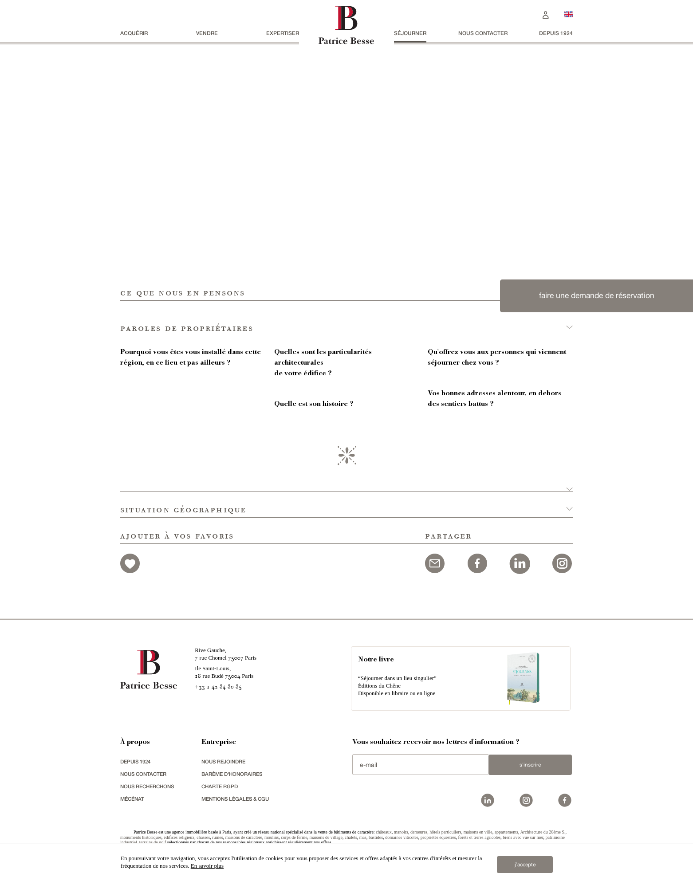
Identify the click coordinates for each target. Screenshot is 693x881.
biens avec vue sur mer (523, 837)
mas (362, 837)
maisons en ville (478, 832)
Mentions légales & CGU (237, 798)
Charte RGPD (220, 786)
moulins (271, 837)
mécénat (133, 798)
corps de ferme (294, 837)
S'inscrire (526, 765)
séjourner (410, 33)
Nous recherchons (149, 786)
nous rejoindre (224, 761)
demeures (418, 832)
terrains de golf (152, 842)
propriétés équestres (438, 837)
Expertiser (282, 33)
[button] (346, 318)
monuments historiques (140, 837)
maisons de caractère (243, 837)
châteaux (384, 832)
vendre (207, 33)
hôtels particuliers (445, 832)
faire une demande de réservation (596, 295)
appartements (506, 832)
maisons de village (326, 837)
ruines (217, 837)
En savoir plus (207, 865)
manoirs (401, 832)
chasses (203, 837)
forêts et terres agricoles (479, 837)
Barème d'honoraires (233, 774)
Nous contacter (483, 33)
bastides (376, 837)
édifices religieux (179, 837)
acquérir (134, 33)
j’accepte (525, 863)
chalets (351, 837)
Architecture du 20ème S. (542, 832)
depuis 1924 (556, 33)
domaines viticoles (401, 837)
